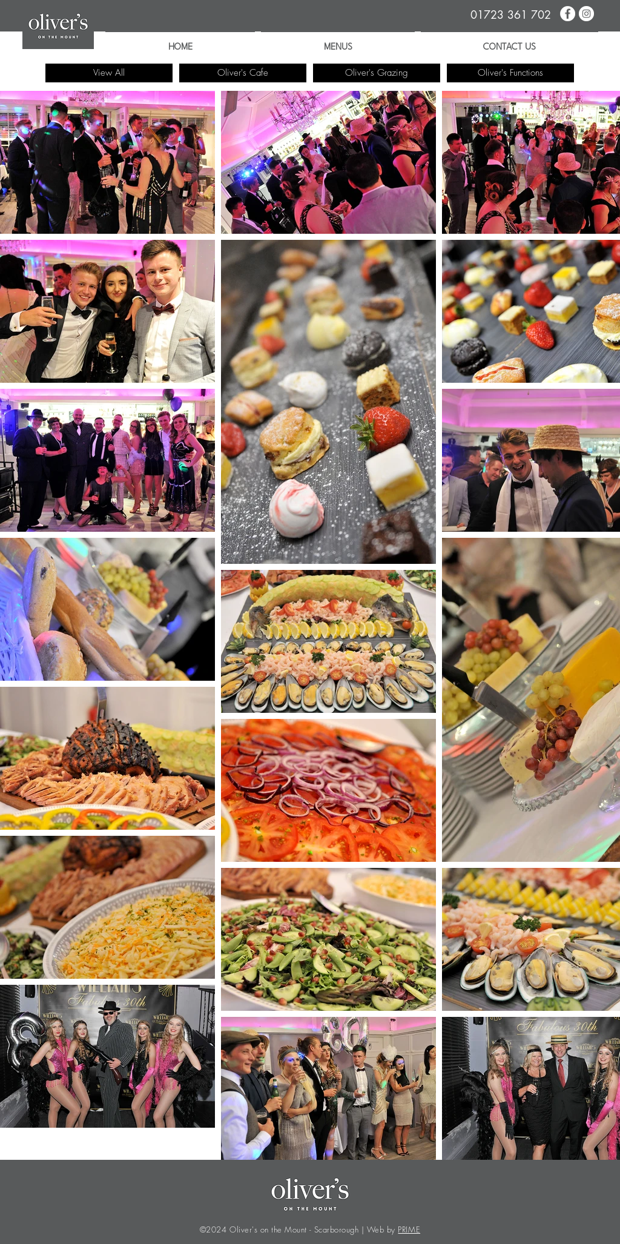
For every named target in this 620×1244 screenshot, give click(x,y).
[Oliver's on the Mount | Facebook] (567, 13)
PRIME (409, 1229)
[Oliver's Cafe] (242, 73)
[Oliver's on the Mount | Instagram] (586, 13)
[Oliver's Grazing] (376, 73)
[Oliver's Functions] (510, 73)
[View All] (109, 73)
